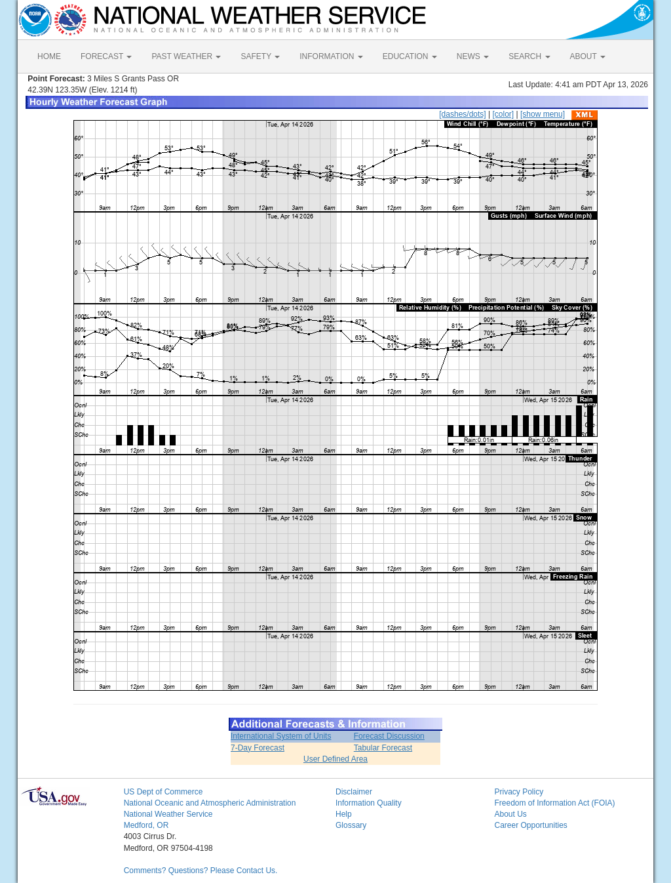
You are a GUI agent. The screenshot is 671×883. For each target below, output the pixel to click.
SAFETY (260, 56)
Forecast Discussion (389, 736)
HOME (49, 56)
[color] (503, 114)
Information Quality (369, 803)
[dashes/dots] (462, 114)
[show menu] (542, 114)
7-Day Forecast (257, 747)
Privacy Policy (518, 791)
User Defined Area (335, 759)
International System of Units (281, 736)
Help (344, 814)
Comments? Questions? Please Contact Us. (201, 870)
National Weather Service (168, 814)
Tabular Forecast (383, 747)
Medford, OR (146, 825)
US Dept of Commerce (163, 791)
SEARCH (529, 56)
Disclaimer (354, 791)
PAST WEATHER (186, 56)
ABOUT (587, 56)
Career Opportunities (530, 825)
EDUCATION (410, 56)
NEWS (473, 56)
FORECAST (106, 56)
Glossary (351, 825)
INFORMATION (330, 56)
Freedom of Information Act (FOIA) (554, 803)
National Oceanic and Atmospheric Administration (210, 803)
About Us (510, 814)
